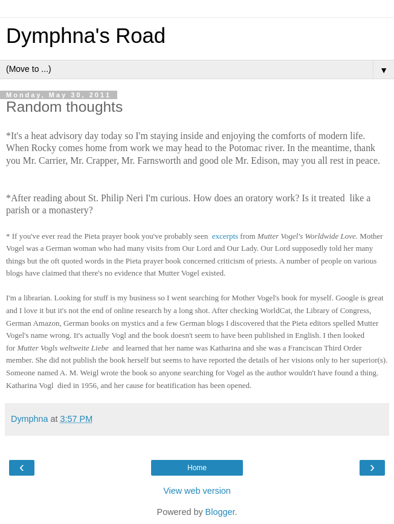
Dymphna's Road (86, 35)
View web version (197, 491)
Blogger (220, 512)
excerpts (225, 236)
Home (197, 468)
